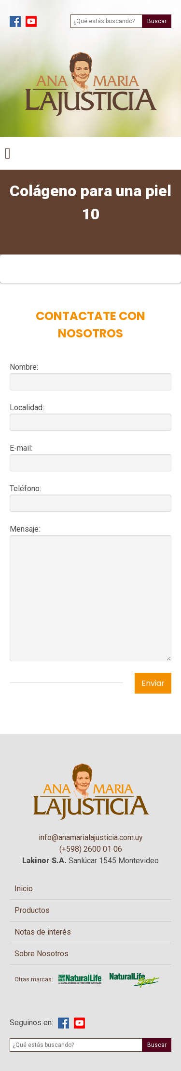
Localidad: (27, 407)
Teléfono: (25, 488)
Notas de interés (42, 932)
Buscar (157, 21)
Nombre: (24, 367)
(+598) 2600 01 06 (90, 849)
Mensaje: (25, 529)
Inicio (23, 888)
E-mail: (21, 448)
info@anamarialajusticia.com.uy (91, 837)
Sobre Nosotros (41, 953)
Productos (32, 910)
